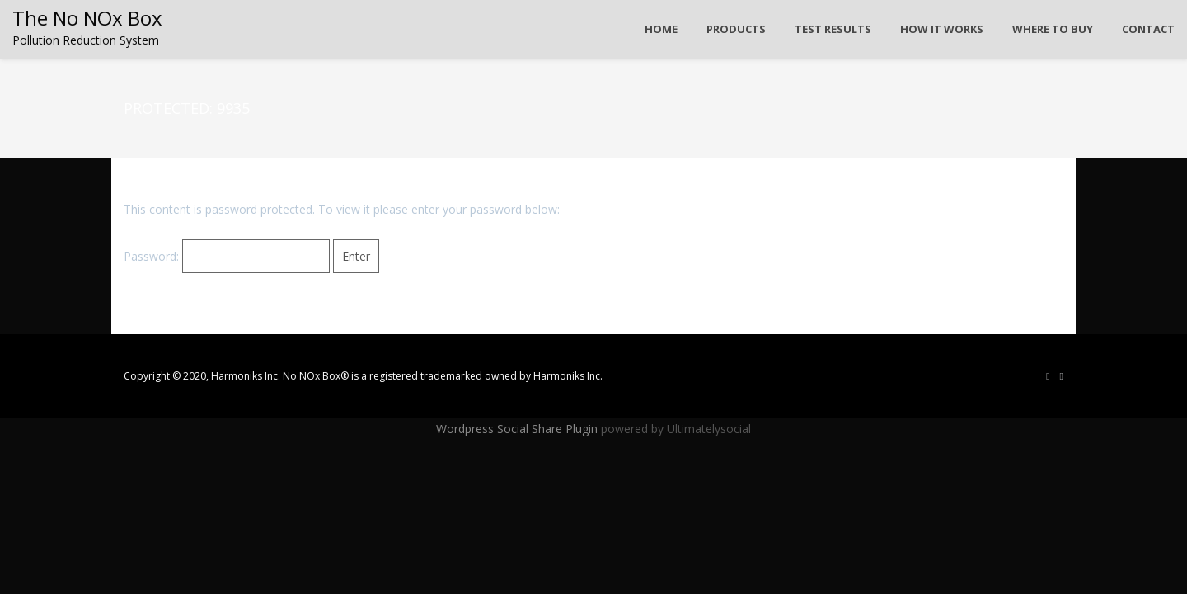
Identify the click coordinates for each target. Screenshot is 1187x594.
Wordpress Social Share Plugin (518, 428)
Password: (227, 256)
